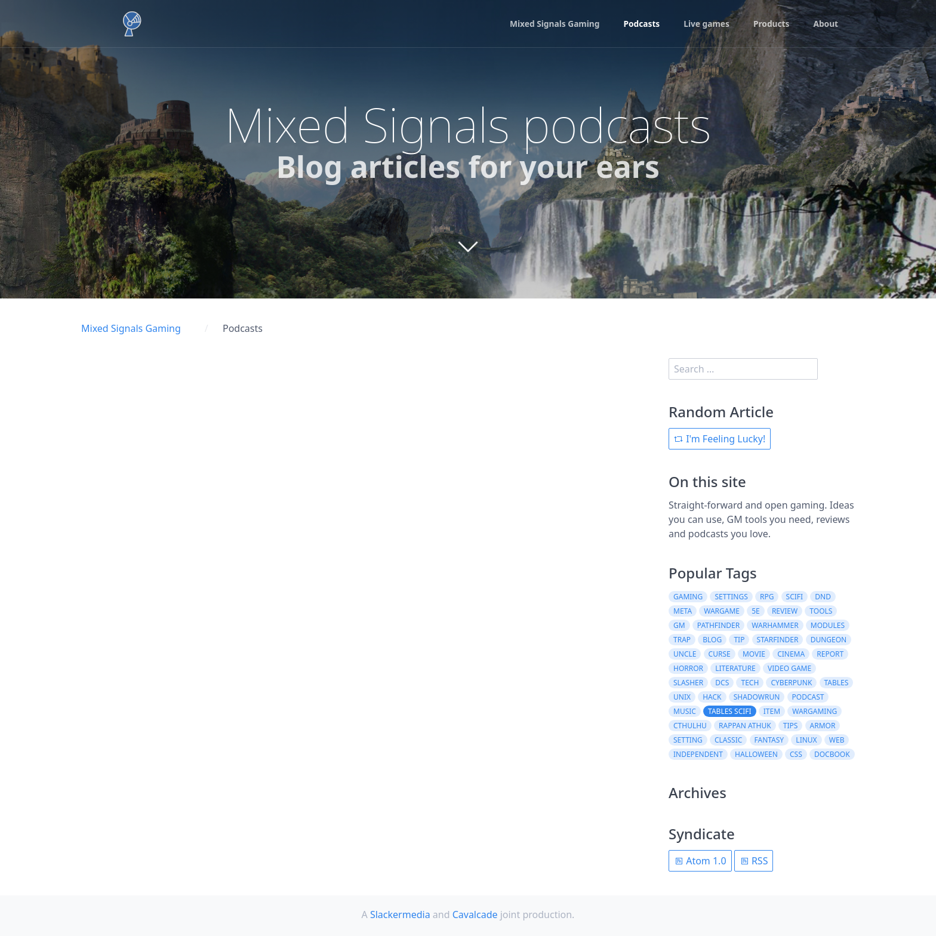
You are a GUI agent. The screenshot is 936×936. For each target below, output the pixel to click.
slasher (688, 683)
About (825, 24)
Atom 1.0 (700, 860)
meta (682, 611)
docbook (832, 754)
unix (682, 697)
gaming (688, 597)
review (785, 611)
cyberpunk (791, 683)
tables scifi (730, 711)
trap (682, 640)
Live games (705, 24)
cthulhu (690, 726)
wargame (722, 611)
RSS (754, 860)
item (771, 711)
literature (735, 668)
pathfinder (718, 625)
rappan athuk (745, 726)
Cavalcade (475, 914)
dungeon (829, 640)
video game (789, 668)
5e (756, 611)
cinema (791, 654)
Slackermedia (400, 914)
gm (679, 625)
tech (750, 683)
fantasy (769, 740)
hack (712, 697)
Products (770, 24)
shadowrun (757, 697)
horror (688, 668)
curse (720, 654)
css (796, 754)
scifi (794, 597)
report (830, 654)
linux (806, 740)
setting (688, 740)
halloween (756, 754)
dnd (823, 597)
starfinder (778, 640)
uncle (684, 654)
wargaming (814, 711)
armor (823, 726)
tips (790, 726)
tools (820, 611)
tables (836, 683)
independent (698, 754)
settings (731, 597)
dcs (722, 683)
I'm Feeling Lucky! (719, 438)
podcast (808, 697)
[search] (743, 369)
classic (728, 740)
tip (739, 640)
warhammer (775, 625)
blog (712, 640)
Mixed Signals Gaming (550, 24)
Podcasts (639, 24)
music (684, 711)
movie (754, 654)
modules (828, 625)
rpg (767, 597)
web (837, 740)
